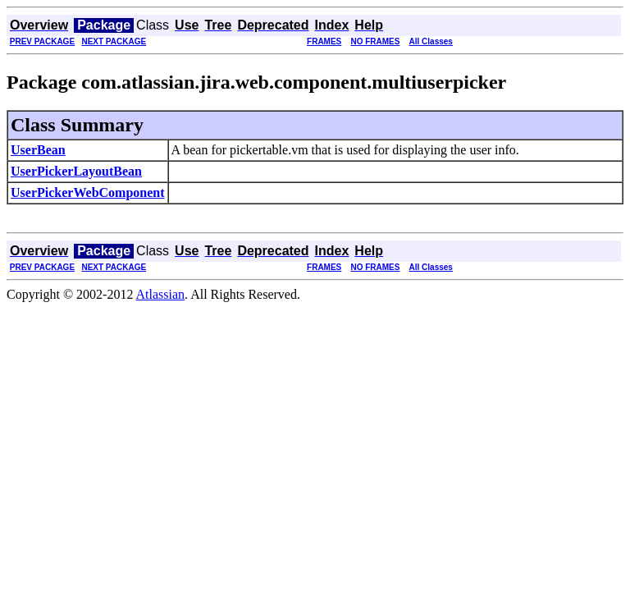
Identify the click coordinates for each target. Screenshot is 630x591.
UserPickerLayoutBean (76, 171)
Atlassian (160, 294)
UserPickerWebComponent (88, 192)
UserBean (38, 150)
